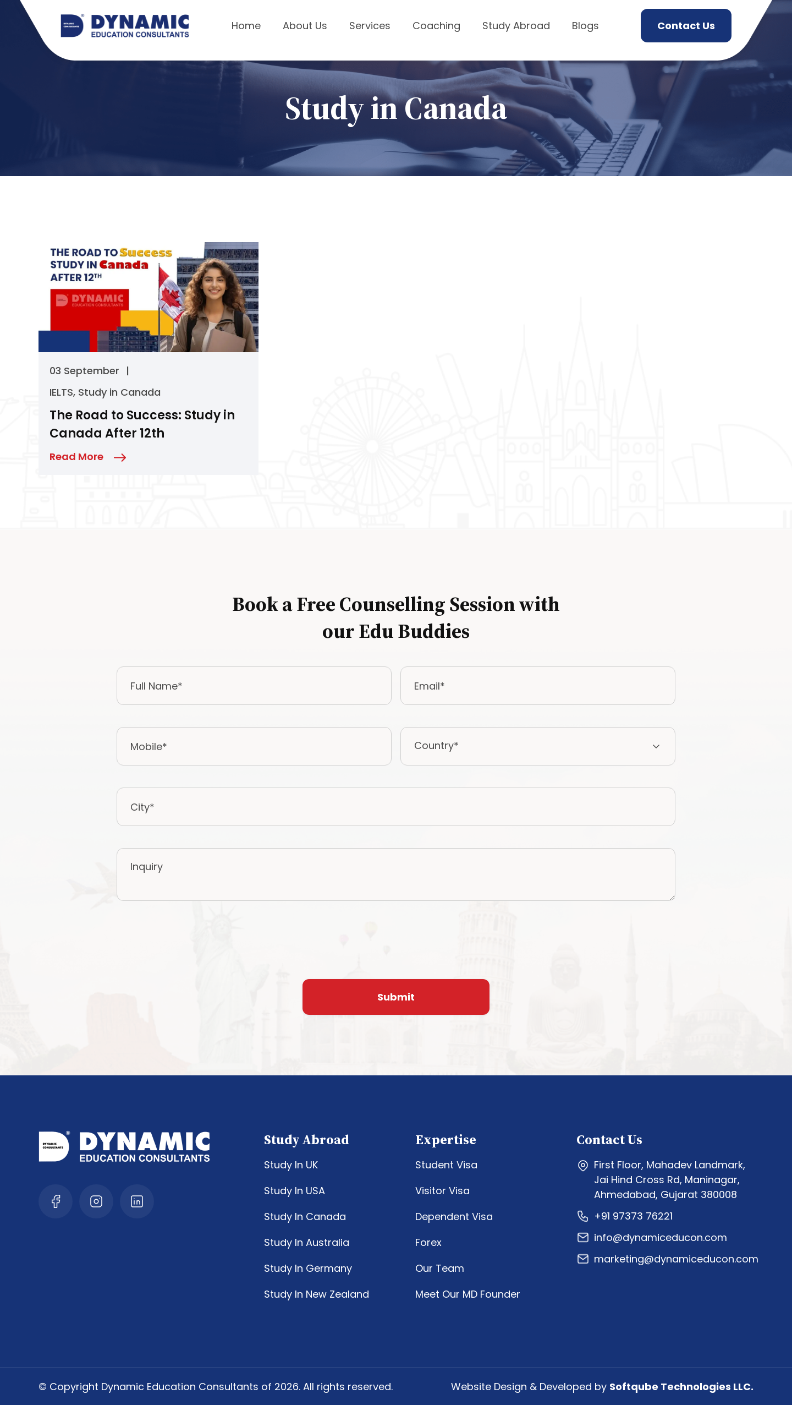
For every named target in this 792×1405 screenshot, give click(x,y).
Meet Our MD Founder (467, 1294)
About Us (305, 25)
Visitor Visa (442, 1191)
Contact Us (686, 25)
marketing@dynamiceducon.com (667, 1258)
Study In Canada (305, 1216)
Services (370, 25)
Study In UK (291, 1165)
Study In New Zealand (316, 1294)
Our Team (439, 1268)
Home (246, 25)
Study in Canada (119, 392)
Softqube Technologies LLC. (681, 1386)
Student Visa (446, 1165)
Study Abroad (516, 25)
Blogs (585, 25)
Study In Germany (308, 1268)
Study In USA (294, 1191)
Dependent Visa (454, 1216)
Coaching (436, 25)
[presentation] (200, 944)
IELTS (61, 392)
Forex (428, 1242)
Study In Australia (306, 1242)
